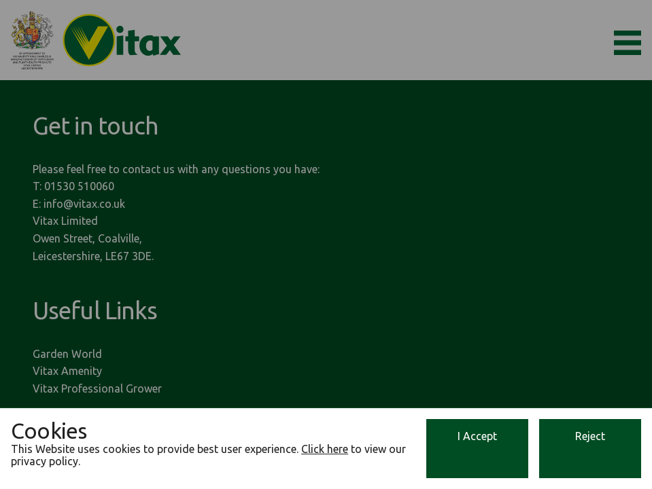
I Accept (477, 436)
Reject (590, 436)
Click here (324, 449)
